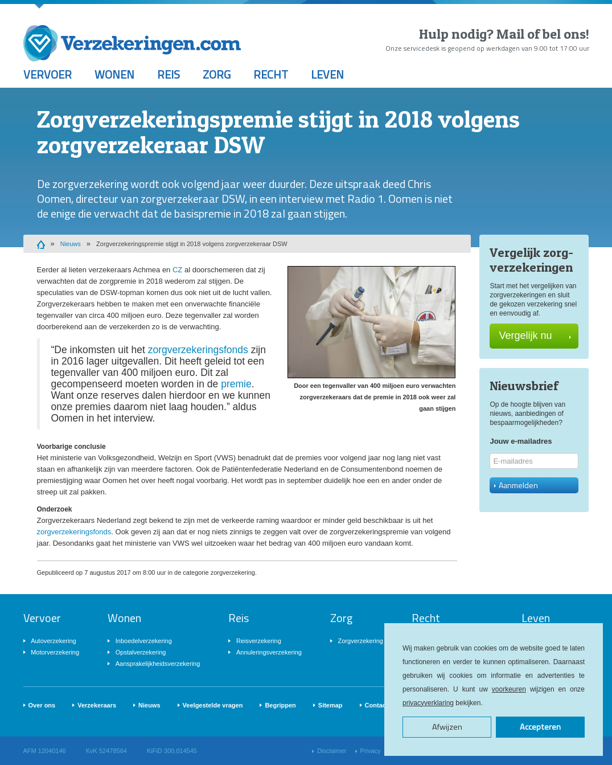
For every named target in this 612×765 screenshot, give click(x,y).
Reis (168, 74)
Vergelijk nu (535, 335)
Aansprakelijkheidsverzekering (158, 663)
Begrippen (280, 705)
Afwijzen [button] (447, 727)
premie (236, 384)
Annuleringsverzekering (269, 652)
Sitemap (330, 705)
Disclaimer (331, 750)
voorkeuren (509, 689)
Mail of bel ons (541, 34)
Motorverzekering (55, 652)
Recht (270, 74)
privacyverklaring (428, 703)
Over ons (42, 705)
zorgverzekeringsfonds (198, 349)
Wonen (114, 74)
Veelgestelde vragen (213, 705)
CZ (177, 269)
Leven (327, 74)
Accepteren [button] (540, 727)
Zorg (217, 74)
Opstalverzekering (141, 652)
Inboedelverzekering (144, 640)
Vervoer (47, 74)
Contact (376, 705)
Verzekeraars (96, 705)
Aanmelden (516, 485)
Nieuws (70, 243)
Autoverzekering (53, 640)
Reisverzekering (258, 640)
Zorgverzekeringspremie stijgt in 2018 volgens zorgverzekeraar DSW (191, 243)
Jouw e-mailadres (521, 441)
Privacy (370, 750)
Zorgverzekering (360, 640)
